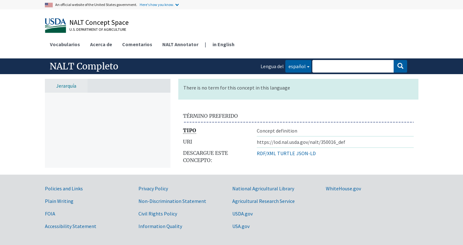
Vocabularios (65, 44)
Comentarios (137, 44)
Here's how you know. (157, 4)
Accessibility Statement (70, 226)
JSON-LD (306, 153)
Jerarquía (66, 86)
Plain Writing (59, 201)
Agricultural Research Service (263, 201)
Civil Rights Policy (157, 213)
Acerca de (101, 44)
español (295, 65)
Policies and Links (64, 188)
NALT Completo (84, 66)
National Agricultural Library (263, 188)
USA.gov (241, 226)
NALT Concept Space (99, 22)
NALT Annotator (180, 44)
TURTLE (286, 153)
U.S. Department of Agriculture (97, 29)
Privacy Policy (153, 188)
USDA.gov (242, 213)
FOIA (50, 213)
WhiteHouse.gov (343, 188)
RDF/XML (266, 153)
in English (223, 44)
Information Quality (160, 226)
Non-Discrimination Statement (172, 201)
